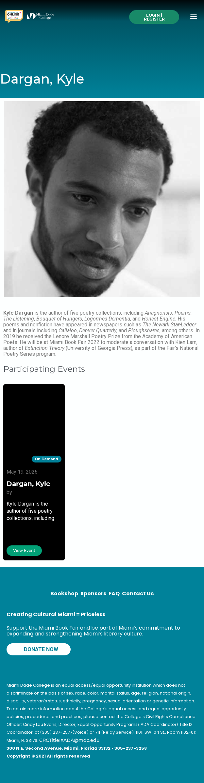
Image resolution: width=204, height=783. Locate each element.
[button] (193, 16)
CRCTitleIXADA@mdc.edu (69, 740)
